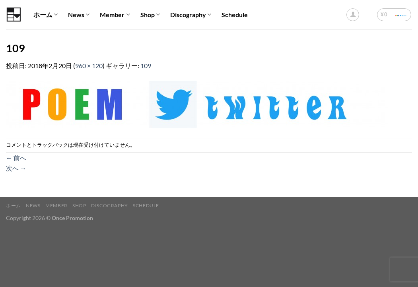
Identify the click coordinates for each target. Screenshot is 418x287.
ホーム (45, 15)
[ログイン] (352, 14)
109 (145, 65)
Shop (150, 15)
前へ (16, 157)
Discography (190, 15)
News (78, 15)
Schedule (235, 14)
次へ (16, 168)
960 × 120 (89, 65)
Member (115, 15)
